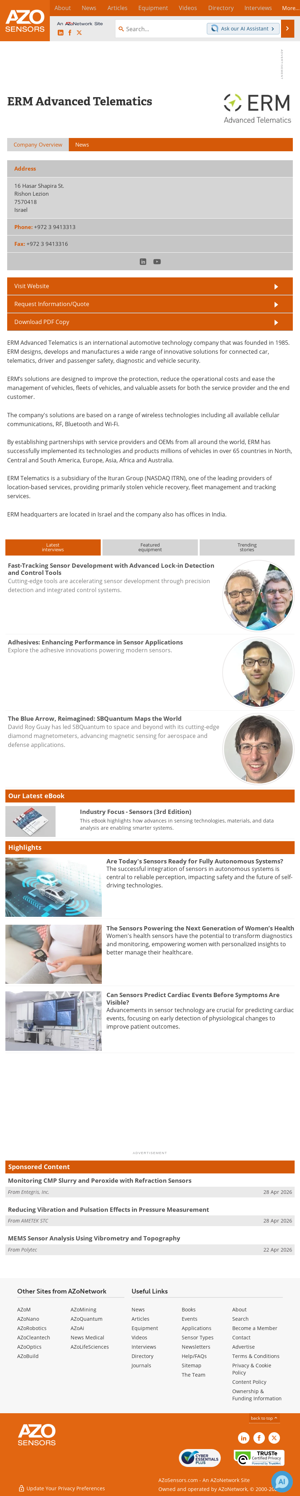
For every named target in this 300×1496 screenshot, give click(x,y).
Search (240, 1318)
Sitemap (191, 1365)
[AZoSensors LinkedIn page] (60, 33)
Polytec (29, 1249)
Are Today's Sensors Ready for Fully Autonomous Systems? (194, 861)
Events (189, 1318)
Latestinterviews (53, 547)
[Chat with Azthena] (282, 1481)
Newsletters (196, 1346)
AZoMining (83, 1309)
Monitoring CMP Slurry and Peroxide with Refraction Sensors (99, 1180)
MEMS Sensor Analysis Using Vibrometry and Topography (94, 1238)
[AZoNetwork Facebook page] (70, 33)
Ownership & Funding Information (257, 1395)
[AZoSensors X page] (79, 33)
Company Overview (38, 144)
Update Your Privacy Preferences (61, 1486)
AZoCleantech (33, 1337)
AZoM (24, 1309)
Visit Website (31, 286)
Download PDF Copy (41, 322)
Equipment (145, 1328)
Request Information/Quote (51, 304)
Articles (140, 1318)
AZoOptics (29, 1346)
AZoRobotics (32, 1328)
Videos (139, 1337)
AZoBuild (28, 1356)
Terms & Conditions (256, 1356)
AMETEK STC (34, 1220)
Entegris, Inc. (35, 1191)
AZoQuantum (87, 1318)
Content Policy (249, 1381)
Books (189, 1309)
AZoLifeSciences (90, 1346)
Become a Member (254, 1328)
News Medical (87, 1337)
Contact (241, 1337)
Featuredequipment (150, 547)
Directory (142, 1356)
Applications (196, 1328)
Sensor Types (198, 1337)
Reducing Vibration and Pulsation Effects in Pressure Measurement (108, 1209)
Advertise (243, 1346)
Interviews (144, 1346)
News (138, 1309)
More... (285, 7)
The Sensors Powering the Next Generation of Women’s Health (200, 928)
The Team (193, 1374)
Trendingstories (247, 547)
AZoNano (28, 1318)
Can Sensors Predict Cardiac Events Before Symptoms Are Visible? (193, 998)
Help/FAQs (194, 1356)
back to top (264, 1418)
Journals (141, 1365)
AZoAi (77, 1328)
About (239, 1309)
